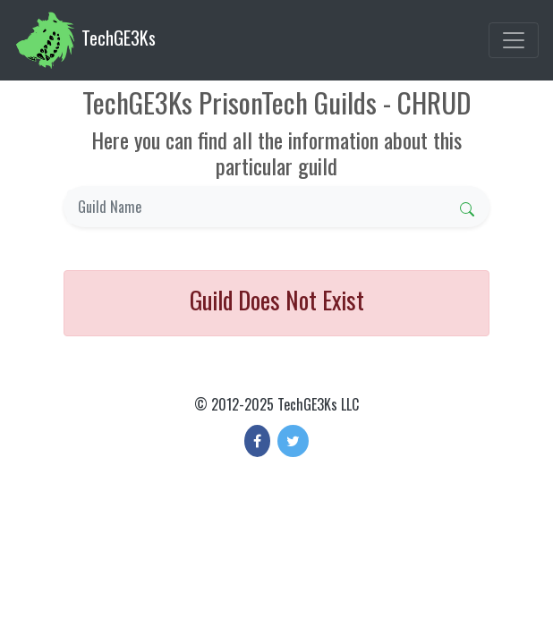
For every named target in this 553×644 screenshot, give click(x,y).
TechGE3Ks (85, 40)
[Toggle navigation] (514, 40)
